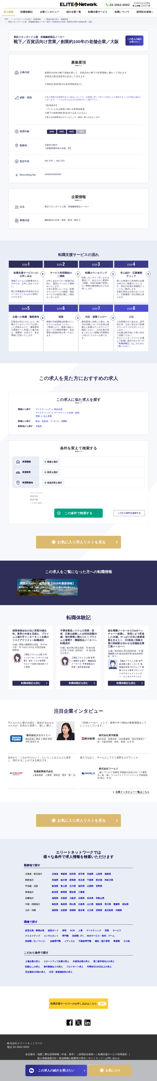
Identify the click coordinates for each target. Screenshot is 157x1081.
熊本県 (81, 910)
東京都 (99, 880)
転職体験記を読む (30, 683)
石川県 (72, 886)
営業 (37, 416)
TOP (6, 19)
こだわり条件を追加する (129, 513)
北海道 (55, 874)
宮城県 (90, 874)
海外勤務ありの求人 (53, 966)
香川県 (108, 904)
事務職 (116, 941)
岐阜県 (55, 892)
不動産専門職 (84, 941)
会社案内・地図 (33, 1054)
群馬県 (72, 880)
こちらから (27, 294)
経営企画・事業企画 (34, 930)
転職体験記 (26, 12)
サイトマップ (95, 1058)
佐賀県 (64, 910)
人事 (80, 930)
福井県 (81, 886)
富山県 (64, 886)
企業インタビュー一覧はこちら (132, 792)
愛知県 (72, 892)
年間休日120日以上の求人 (99, 966)
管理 (64, 930)
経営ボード (53, 930)
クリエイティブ (32, 936)
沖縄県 (118, 910)
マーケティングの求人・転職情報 (27, 19)
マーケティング (42, 409)
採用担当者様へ (144, 12)
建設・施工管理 (102, 941)
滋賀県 (55, 898)
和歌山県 (100, 898)
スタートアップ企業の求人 (56, 961)
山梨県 (90, 886)
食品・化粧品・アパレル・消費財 (51, 421)
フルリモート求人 (74, 966)
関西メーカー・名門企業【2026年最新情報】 (47, 587)
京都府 (64, 898)
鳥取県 (55, 904)
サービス (117, 930)
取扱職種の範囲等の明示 (72, 1058)
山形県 (99, 874)
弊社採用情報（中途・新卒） (60, 1054)
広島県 (81, 904)
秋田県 (72, 874)
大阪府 (38, 426)
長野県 (99, 886)
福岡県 (55, 910)
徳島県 (99, 904)
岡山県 (72, 904)
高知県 (125, 904)
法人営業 (47, 416)
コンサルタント (51, 936)
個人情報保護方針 (47, 1058)
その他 (126, 941)
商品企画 (58, 409)
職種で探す (31, 921)
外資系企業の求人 (81, 961)
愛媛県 (116, 904)
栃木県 (64, 880)
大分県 (90, 910)
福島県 (108, 874)
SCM (72, 930)
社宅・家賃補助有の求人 (60, 972)
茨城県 (55, 880)
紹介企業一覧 (73, 12)
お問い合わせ (112, 1058)
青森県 (64, 874)
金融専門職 (55, 941)
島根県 (64, 904)
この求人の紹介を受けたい (134, 40)
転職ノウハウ (122, 12)
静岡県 (64, 892)
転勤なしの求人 (32, 966)
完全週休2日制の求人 (35, 972)
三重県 (81, 892)
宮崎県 (99, 910)
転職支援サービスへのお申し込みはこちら (78, 1004)
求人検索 (8, 12)
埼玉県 (81, 880)
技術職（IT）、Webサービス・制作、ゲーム (93, 936)
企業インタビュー (49, 12)
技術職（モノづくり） (35, 941)
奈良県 (90, 898)
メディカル (69, 941)
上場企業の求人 (32, 961)
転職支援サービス (97, 12)
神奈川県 (109, 880)
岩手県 (81, 874)
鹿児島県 (109, 910)
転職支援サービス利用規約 (112, 1054)
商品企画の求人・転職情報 (57, 19)
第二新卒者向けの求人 (104, 961)
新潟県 (55, 886)
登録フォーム (17, 281)
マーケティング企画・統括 (66, 412)
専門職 (65, 936)
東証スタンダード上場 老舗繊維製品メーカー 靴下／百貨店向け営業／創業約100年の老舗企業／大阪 (50, 22)
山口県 (90, 904)
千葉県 (90, 880)
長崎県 (72, 910)
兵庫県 (81, 898)
